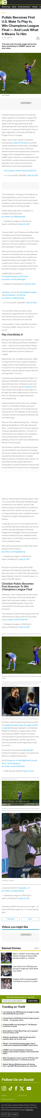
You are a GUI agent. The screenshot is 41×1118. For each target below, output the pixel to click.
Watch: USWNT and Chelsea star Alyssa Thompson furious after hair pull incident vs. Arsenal (26, 956)
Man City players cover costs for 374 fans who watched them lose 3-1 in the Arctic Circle (20, 1059)
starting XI (29, 387)
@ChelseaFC (10, 295)
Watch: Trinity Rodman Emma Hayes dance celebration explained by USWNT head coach (20, 1044)
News (14, 7)
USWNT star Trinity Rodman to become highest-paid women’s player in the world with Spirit (21, 1051)
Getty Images (6, 95)
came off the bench (21, 143)
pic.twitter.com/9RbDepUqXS (13, 216)
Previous (10, 919)
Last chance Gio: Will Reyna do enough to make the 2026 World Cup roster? (25, 968)
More (37, 948)
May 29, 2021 (33, 175)
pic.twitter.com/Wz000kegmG (14, 279)
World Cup (6, 7)
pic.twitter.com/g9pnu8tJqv (13, 891)
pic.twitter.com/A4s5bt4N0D (13, 766)
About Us (23, 1095)
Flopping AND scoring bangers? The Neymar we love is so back (25, 980)
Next (30, 919)
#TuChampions (14, 763)
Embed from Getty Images (9, 685)
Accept (4, 1114)
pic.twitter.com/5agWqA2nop (13, 552)
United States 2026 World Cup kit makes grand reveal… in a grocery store (21, 1019)
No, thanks (13, 1114)
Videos (35, 7)
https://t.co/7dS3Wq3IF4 (18, 760)
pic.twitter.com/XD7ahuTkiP (16, 619)
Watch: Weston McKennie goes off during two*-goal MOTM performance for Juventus (20, 1065)
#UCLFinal (8, 170)
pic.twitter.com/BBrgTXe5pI (13, 298)
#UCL (4, 763)
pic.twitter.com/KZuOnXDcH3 (24, 170)
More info (29, 1110)
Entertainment (24, 7)
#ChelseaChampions (10, 276)
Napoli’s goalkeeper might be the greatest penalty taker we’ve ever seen (19, 1038)
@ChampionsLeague (28, 292)
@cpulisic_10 (7, 292)
